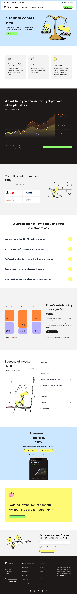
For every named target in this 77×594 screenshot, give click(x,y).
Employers (21, 2)
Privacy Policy (25, 567)
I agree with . (51, 546)
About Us (42, 574)
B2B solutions (14, 2)
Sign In (70, 2)
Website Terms (25, 571)
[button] (64, 2)
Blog (41, 578)
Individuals (6, 2)
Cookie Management (27, 583)
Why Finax (42, 567)
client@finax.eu (12, 581)
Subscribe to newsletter (47, 551)
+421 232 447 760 (12, 579)
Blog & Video (41, 7)
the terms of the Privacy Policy (54, 546)
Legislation (24, 575)
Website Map (25, 579)
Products (41, 571)
